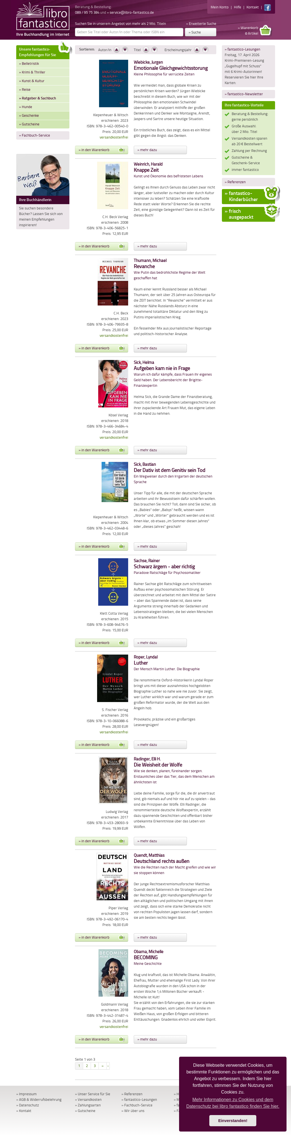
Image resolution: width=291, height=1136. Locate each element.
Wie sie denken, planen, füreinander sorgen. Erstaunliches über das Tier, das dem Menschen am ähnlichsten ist (174, 770)
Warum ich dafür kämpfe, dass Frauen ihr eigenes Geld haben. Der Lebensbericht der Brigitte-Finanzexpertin (173, 374)
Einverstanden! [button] (232, 1120)
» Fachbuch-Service (34, 135)
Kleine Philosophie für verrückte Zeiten (171, 68)
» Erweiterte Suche (201, 24)
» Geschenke (29, 115)
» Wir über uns (132, 1111)
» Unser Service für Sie (92, 1094)
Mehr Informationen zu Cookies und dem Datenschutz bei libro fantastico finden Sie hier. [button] (233, 1103)
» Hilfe (179, 1094)
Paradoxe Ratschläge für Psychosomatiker (167, 567)
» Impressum (26, 1094)
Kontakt (253, 7)
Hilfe (237, 7)
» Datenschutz (27, 1105)
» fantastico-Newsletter (244, 94)
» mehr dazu (147, 150)
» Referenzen (235, 182)
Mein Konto (220, 7)
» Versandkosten (88, 1099)
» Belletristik (29, 63)
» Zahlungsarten (88, 1105)
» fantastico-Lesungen (242, 49)
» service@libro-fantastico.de (130, 12)
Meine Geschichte (148, 958)
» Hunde (25, 107)
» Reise (24, 89)
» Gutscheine (29, 124)
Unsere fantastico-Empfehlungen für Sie (44, 51)
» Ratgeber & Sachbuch (37, 98)
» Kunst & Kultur (31, 81)
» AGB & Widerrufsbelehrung (39, 1099)
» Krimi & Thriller (32, 72)
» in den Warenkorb (102, 150)
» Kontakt (23, 1111)
